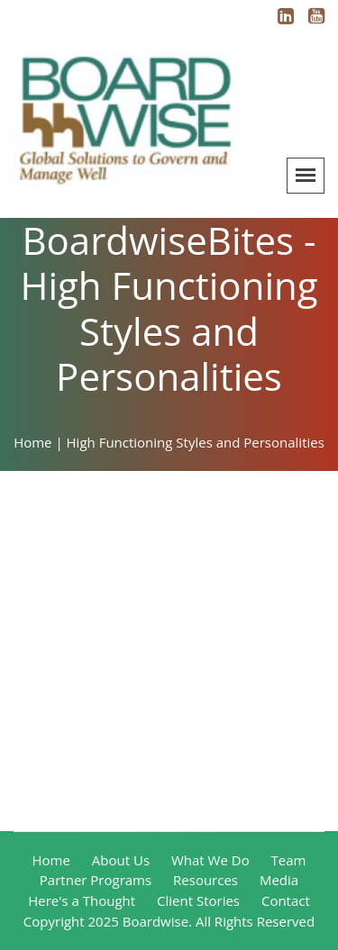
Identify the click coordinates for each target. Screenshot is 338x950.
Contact (285, 900)
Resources (205, 880)
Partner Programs (95, 880)
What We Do (210, 860)
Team (288, 860)
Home (51, 860)
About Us (121, 860)
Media (279, 880)
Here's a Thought (81, 900)
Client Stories (198, 900)
